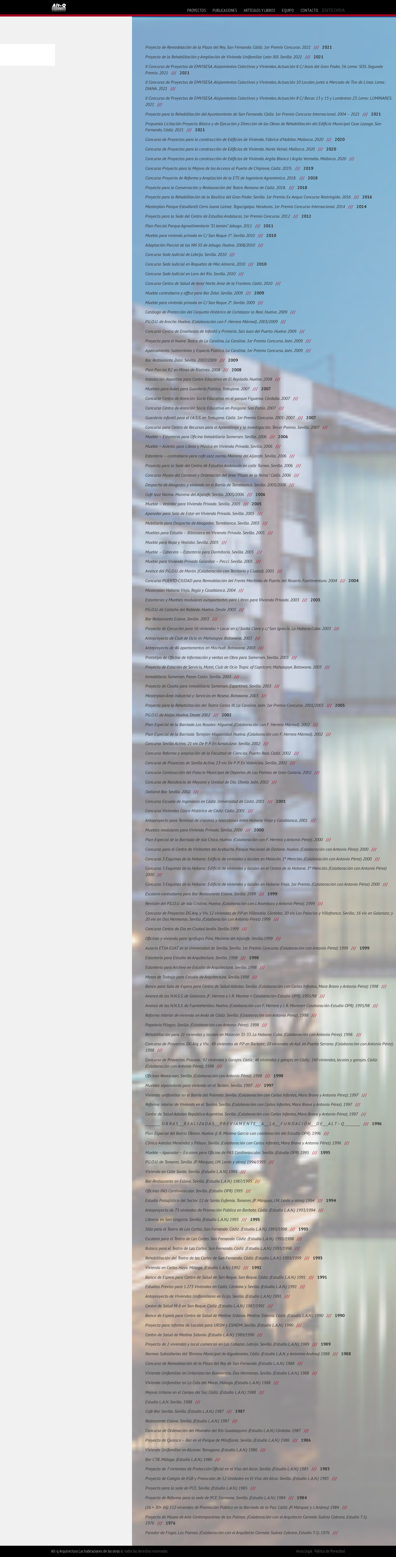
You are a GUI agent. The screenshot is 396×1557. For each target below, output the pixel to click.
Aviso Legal (304, 1551)
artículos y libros (259, 10)
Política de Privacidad (330, 1551)
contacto (309, 10)
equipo (288, 10)
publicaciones (225, 10)
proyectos (196, 10)
